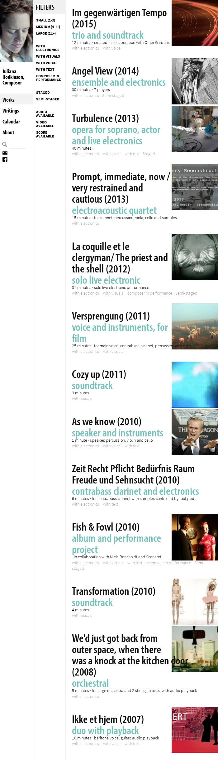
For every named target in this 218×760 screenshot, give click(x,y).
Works (8, 99)
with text (45, 69)
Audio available (45, 113)
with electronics (47, 48)
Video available (45, 124)
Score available (45, 134)
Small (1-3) (45, 20)
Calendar (11, 121)
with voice (46, 62)
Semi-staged (47, 99)
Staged (43, 92)
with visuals (48, 56)
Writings (10, 110)
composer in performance (48, 78)
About (8, 132)
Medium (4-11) (48, 26)
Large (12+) (46, 33)
